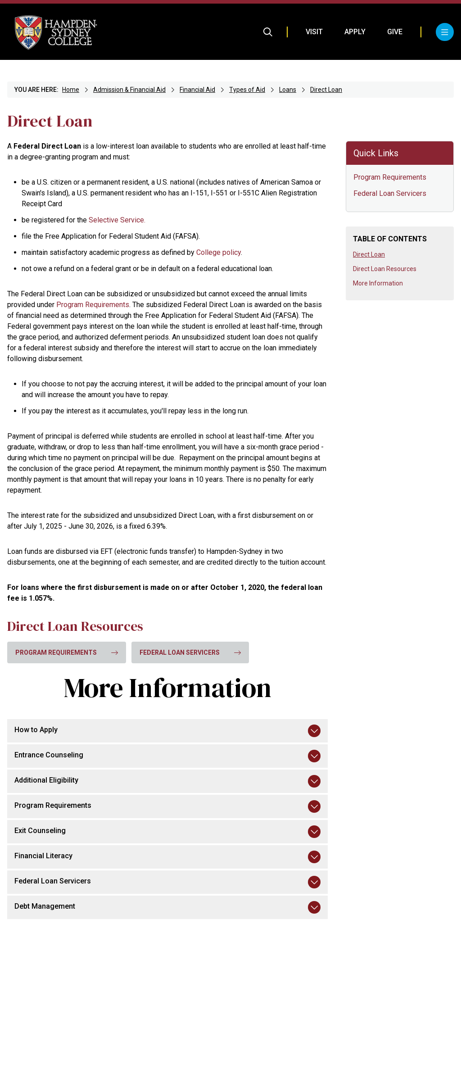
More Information (378, 283)
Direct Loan (326, 89)
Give (394, 31)
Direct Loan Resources (384, 268)
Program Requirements (389, 177)
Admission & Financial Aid (129, 89)
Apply (355, 31)
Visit (314, 31)
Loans (287, 89)
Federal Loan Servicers (389, 193)
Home (70, 89)
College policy (218, 252)
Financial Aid (197, 89)
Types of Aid (247, 89)
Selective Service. (117, 220)
